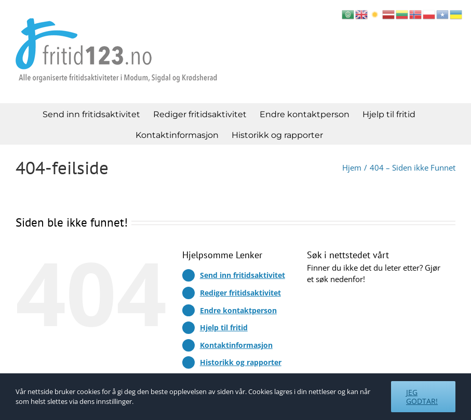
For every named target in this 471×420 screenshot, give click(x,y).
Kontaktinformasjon (236, 345)
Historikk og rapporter (240, 362)
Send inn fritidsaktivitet (242, 275)
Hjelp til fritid (224, 327)
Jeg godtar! (422, 396)
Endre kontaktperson (238, 310)
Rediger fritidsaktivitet (240, 293)
